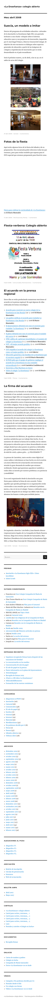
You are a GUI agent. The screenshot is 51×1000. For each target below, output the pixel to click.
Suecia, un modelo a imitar (22, 25)
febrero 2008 (10, 799)
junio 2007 (10, 820)
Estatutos (9, 874)
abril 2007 (9, 825)
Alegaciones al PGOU (13, 699)
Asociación (10, 701)
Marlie (8, 628)
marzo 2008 (10, 796)
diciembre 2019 (11, 751)
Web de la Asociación (13, 877)
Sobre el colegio (12, 371)
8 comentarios (23, 546)
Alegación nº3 (11, 851)
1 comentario (33, 217)
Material (9, 720)
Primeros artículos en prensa (29, 631)
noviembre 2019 (12, 754)
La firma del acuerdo (18, 386)
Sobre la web (10, 579)
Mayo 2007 (10, 895)
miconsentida (11, 631)
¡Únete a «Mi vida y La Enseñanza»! (19, 678)
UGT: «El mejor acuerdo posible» (18, 344)
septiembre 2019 (12, 759)
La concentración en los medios (17, 662)
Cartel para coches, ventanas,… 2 (18, 916)
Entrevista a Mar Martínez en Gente (19, 368)
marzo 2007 (10, 827)
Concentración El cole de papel (17, 665)
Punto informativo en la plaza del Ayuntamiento (24, 670)
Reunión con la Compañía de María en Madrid (29, 620)
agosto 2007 (10, 814)
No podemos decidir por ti (15, 725)
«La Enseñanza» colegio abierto (22, 6)
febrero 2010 (10, 772)
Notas (8, 728)
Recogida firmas (12, 942)
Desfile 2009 (18, 628)
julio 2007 (9, 817)
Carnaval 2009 (17, 615)
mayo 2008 (10, 791)
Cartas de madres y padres (15, 957)
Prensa (25, 217)
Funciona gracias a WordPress (34, 996)
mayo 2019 (10, 764)
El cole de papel (11, 709)
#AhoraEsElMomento (14, 681)
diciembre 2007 (11, 804)
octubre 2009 (11, 775)
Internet (9, 717)
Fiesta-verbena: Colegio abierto (25, 225)
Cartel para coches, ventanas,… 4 (18, 921)
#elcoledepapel (11, 673)
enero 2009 (10, 780)
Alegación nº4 (11, 854)
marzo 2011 (10, 767)
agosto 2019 (10, 762)
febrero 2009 (10, 777)
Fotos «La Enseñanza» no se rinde (18, 965)
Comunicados (17, 282)
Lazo (7, 924)
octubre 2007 (11, 809)
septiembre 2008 (12, 788)
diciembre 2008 (11, 783)
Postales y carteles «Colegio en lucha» (20, 926)
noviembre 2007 (12, 806)
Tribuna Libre (11, 736)
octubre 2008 (11, 785)
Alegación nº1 (11, 846)
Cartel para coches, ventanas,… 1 (18, 913)
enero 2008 (10, 801)
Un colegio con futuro (14, 986)
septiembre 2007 (12, 812)
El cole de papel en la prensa (16, 667)
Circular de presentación (15, 872)
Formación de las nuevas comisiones (19, 683)
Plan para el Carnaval (32, 605)
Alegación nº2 (11, 848)
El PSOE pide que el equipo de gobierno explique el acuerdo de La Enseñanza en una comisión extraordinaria (24, 362)
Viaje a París (24, 612)
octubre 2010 (10, 770)
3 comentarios (37, 282)
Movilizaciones (17, 217)
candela (9, 618)
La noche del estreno (21, 636)
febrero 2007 (10, 830)
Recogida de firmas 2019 (15, 675)
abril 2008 (9, 793)
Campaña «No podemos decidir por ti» (20, 981)
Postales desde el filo (13, 983)
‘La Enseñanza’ (23, 371)
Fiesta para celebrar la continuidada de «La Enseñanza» (24, 210)
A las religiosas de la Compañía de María (29, 618)
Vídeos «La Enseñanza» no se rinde (19, 989)
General (16, 133)
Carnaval (9, 704)
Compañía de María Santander (17, 963)
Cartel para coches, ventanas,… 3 (18, 919)
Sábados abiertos (12, 733)
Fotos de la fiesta (15, 141)
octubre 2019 (10, 756)
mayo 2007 (10, 822)
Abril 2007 (9, 892)
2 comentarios (24, 133)
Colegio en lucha (12, 960)
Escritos (9, 712)
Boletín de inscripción (14, 869)
